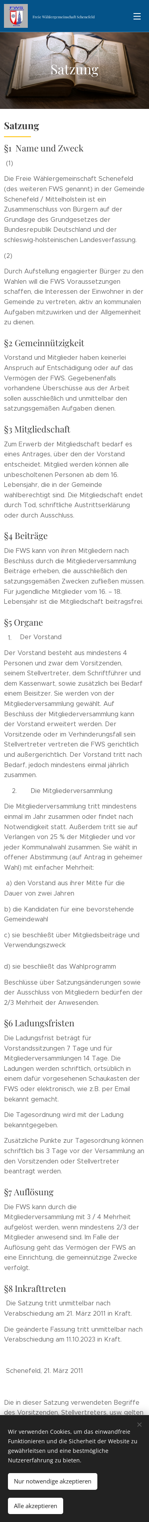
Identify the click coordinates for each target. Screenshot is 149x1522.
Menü (137, 16)
